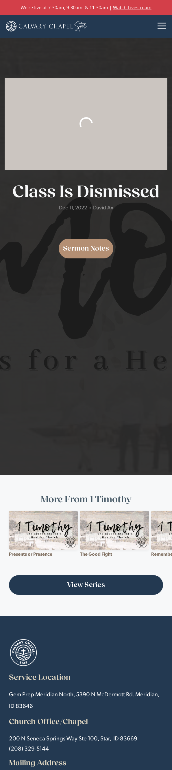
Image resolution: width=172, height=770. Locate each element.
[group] (43, 536)
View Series (86, 585)
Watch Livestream (132, 7)
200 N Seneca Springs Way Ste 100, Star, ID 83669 (73, 738)
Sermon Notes (86, 248)
